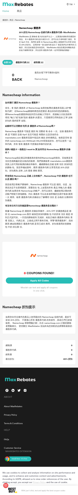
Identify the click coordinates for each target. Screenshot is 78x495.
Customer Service (12, 447)
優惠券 (5, 20)
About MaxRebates (13, 406)
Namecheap (20, 20)
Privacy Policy (10, 414)
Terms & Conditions (13, 423)
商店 (11, 20)
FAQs (6, 439)
